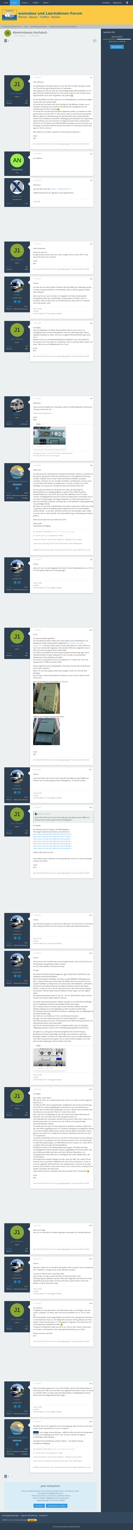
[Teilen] (95, 40)
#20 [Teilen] (90, 1421)
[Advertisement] (66, 59)
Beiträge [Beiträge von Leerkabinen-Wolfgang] (9, 493)
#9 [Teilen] (91, 560)
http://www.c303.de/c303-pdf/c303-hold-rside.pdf (52, 846)
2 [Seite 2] (8, 41)
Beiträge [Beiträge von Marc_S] (9, 421)
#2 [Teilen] (91, 154)
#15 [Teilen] (90, 1089)
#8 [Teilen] (91, 465)
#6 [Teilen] (91, 323)
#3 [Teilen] (91, 180)
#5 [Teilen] (91, 279)
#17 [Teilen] (90, 1259)
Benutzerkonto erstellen (56, 1506)
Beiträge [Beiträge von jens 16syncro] (9, 101)
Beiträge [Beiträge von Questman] (9, 203)
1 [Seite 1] (5, 41)
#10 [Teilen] (90, 630)
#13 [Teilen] (90, 915)
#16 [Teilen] (90, 1225)
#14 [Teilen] (90, 953)
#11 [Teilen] (90, 770)
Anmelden (106, 3)
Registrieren (117, 3)
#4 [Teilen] (91, 244)
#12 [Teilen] (90, 807)
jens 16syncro (20, 36)
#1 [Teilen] (91, 77)
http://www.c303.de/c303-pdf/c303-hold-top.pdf (51, 839)
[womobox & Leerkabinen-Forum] (66, 15)
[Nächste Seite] (12, 40)
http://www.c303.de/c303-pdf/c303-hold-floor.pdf (51, 834)
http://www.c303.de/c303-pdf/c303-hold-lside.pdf (51, 843)
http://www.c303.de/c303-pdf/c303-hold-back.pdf (51, 848)
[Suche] (127, 2)
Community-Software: (66, 1527)
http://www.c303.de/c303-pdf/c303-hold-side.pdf (51, 841)
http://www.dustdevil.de (42, 413)
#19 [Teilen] (90, 1384)
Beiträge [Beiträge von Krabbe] (9, 306)
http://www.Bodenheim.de (63, 532)
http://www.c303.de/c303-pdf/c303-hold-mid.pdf (51, 836)
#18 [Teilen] (90, 1303)
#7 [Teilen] (91, 398)
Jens (36, 1432)
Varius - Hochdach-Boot (60, 189)
